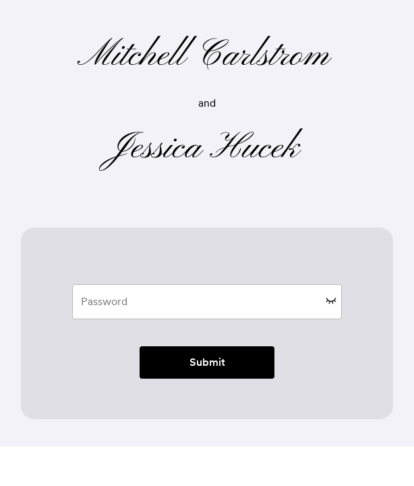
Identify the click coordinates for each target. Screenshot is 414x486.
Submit (207, 362)
